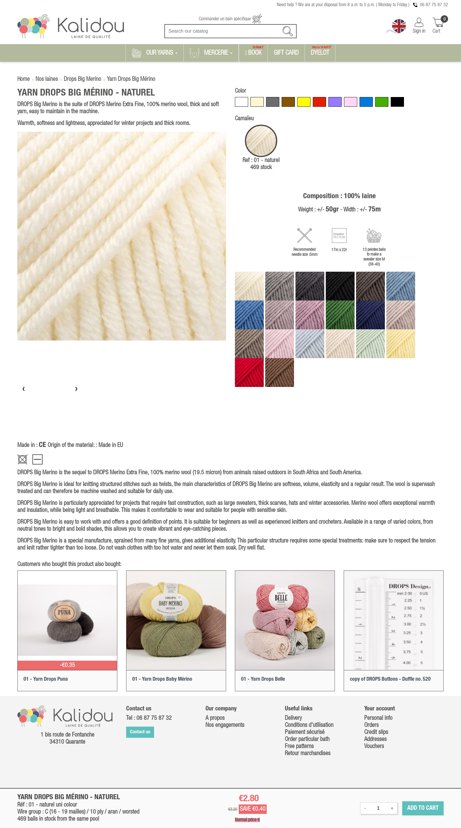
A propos (215, 718)
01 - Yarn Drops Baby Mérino (162, 679)
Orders (371, 725)
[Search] (230, 31)
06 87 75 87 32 (434, 5)
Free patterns (299, 746)
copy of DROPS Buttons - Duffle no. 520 (390, 679)
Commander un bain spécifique (230, 19)
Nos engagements (225, 725)
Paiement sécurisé (305, 732)
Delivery (293, 718)
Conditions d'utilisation (309, 725)
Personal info (378, 718)
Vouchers (374, 746)
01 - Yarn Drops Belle (263, 679)
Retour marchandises (307, 753)
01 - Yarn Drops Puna (46, 679)
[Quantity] (378, 808)
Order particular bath (307, 739)
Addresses (375, 739)
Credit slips (376, 732)
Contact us (140, 732)
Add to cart (423, 808)
